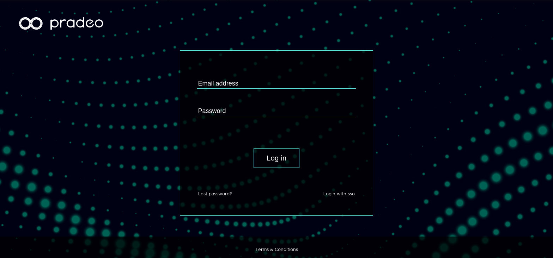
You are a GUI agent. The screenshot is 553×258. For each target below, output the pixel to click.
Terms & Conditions (276, 249)
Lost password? (215, 194)
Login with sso (339, 194)
